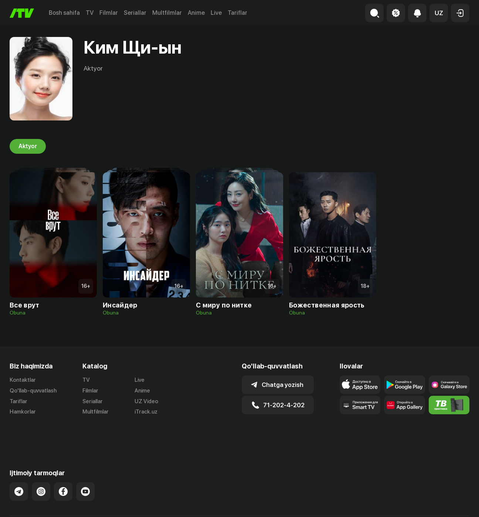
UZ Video (146, 401)
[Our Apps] (360, 405)
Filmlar (108, 12)
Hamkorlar (23, 412)
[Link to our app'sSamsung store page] (449, 384)
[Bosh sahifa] (22, 13)
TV (90, 12)
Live (216, 12)
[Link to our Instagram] (41, 465)
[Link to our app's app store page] (360, 384)
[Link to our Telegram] (19, 465)
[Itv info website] (449, 405)
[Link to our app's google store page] (404, 384)
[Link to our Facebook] (63, 465)
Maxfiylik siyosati (448, 503)
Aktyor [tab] (28, 146)
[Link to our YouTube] (85, 465)
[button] (438, 13)
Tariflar (237, 12)
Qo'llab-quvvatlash (33, 390)
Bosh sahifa (64, 12)
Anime (196, 12)
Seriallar (135, 12)
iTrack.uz (146, 412)
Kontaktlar (23, 380)
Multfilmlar (167, 12)
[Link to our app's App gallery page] (404, 405)
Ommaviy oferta (398, 503)
